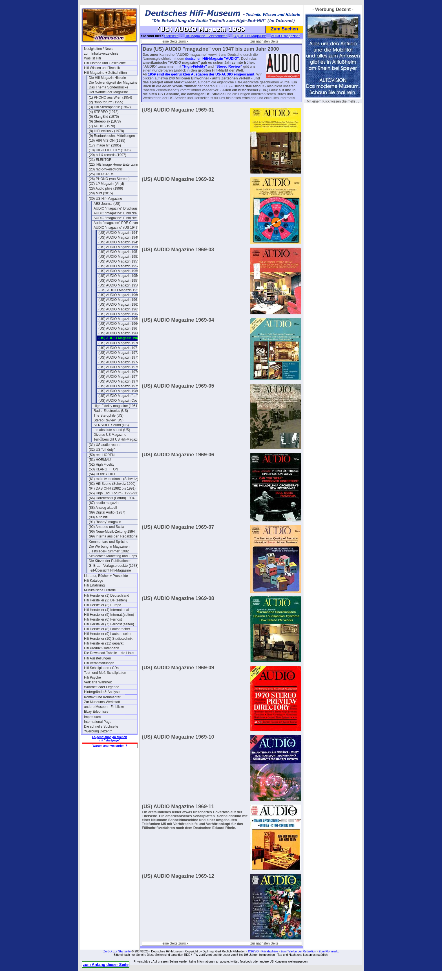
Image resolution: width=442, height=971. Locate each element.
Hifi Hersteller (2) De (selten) (105, 600)
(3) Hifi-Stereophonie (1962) (110, 107)
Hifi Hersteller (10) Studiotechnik (108, 639)
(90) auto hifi (98, 517)
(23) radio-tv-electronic (106, 169)
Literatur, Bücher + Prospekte (106, 576)
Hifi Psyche (92, 677)
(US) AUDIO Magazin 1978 (118, 381)
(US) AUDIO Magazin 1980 (118, 391)
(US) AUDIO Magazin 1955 (118, 271)
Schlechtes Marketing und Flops (113, 556)
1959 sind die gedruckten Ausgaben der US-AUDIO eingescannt (201, 74)
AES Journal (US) (107, 204)
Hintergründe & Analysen (102, 692)
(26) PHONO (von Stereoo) (109, 179)
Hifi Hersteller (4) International (106, 610)
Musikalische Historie (100, 590)
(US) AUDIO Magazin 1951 (118, 252)
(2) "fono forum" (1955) (106, 102)
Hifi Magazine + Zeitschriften (105, 73)
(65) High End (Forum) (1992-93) (113, 493)
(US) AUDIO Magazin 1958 (118, 285)
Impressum (92, 717)
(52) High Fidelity (101, 464)
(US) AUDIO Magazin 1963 (118, 309)
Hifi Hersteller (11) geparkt (103, 643)
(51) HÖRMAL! (100, 460)
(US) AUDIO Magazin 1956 (118, 276)
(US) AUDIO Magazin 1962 (118, 304)
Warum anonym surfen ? (109, 745)
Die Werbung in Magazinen (109, 546)
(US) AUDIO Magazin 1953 (118, 261)
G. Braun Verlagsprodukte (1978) (113, 566)
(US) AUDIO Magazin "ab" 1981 (122, 396)
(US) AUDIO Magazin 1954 (118, 266)
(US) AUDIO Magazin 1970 (118, 343)
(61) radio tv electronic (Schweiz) (113, 479)
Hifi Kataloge (93, 581)
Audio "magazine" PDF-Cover (116, 223)
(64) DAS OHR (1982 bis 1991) (112, 488)
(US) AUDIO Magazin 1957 (118, 281)
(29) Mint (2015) (101, 193)
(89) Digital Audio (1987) (107, 512)
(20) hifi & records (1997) (107, 155)
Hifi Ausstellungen (97, 658)
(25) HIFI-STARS (101, 174)
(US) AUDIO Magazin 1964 (118, 314)
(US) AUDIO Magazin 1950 (118, 247)
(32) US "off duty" (102, 450)
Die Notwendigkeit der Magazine (113, 83)
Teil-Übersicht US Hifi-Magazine (117, 439)
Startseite (171, 36)
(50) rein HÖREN (101, 455)
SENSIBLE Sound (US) (111, 425)
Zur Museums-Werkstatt (102, 702)
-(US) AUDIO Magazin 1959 (119, 290)
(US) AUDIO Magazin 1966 (118, 324)
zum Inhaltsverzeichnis (101, 53)
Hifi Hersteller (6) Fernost (103, 619)
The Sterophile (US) (108, 415)
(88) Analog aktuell (103, 508)
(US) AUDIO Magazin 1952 (118, 257)
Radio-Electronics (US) (111, 411)
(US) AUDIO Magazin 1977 (118, 377)
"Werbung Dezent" (98, 731)
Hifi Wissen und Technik (102, 68)
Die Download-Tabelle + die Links (109, 653)
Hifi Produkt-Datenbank (101, 648)
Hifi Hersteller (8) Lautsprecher (107, 629)
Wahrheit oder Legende (101, 687)
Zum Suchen (284, 28)
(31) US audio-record (104, 445)
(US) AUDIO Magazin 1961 (118, 300)
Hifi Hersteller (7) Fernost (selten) (109, 624)
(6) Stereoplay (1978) (105, 121)
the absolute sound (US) (112, 430)
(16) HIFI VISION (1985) (107, 141)
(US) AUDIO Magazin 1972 (118, 353)
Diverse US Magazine (110, 435)
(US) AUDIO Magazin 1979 (118, 386)
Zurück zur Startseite (117, 951)
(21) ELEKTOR (100, 160)
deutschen (193, 59)
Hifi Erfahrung (94, 585)
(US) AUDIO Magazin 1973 (118, 357)
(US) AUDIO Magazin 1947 (118, 233)
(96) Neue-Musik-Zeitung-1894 (112, 532)
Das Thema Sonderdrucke (108, 87)
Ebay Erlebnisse (96, 712)
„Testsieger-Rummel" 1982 (109, 551)
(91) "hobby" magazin (105, 522)
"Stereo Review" (228, 66)
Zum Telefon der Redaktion (298, 951)
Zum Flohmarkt (329, 951)
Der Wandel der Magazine (108, 92)
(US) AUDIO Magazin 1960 (118, 295)
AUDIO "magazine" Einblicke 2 (117, 218)
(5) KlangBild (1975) (104, 117)
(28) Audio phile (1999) (106, 188)
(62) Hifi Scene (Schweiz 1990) (112, 484)
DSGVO (253, 951)
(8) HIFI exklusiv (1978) (106, 131)
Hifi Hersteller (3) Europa (102, 605)
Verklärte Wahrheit (98, 682)
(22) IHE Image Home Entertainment (115, 164)
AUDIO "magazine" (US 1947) (116, 228)
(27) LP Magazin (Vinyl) (106, 184)
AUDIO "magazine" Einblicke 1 (117, 213)
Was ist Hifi (92, 58)
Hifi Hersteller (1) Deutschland (106, 595)
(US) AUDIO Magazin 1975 (118, 367)
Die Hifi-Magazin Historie (107, 78)
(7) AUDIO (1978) (102, 126)
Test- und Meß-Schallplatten (105, 673)
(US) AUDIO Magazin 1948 (118, 237)
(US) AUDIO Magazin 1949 (118, 242)
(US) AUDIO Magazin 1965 (118, 319)
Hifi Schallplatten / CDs (101, 668)
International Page (97, 722)
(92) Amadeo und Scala (106, 527)
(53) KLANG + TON (103, 469)
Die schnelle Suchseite (101, 726)
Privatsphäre (269, 951)
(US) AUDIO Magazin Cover (119, 401)
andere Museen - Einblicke (104, 707)
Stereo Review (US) (108, 420)
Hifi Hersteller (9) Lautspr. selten (108, 634)
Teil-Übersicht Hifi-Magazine (110, 570)
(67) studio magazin (103, 503)
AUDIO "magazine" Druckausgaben (120, 208)
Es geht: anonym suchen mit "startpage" (109, 738)
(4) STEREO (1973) (103, 112)
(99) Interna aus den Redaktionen (114, 536)
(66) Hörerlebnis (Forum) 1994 (111, 498)
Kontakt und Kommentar (102, 697)
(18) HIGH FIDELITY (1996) (110, 150)
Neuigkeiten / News (98, 49)
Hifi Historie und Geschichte (105, 63)
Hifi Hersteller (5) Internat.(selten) (109, 615)
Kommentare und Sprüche (108, 542)
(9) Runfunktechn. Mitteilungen (112, 136)
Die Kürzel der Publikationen (110, 561)
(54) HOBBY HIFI (102, 474)
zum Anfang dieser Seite (106, 964)
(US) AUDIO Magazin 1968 (118, 333)
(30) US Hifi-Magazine (105, 199)
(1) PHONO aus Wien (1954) (110, 97)
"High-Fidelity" (194, 66)
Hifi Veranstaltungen (99, 663)
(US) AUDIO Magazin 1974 (118, 362)
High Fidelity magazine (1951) (116, 406)
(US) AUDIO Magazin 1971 (118, 348)
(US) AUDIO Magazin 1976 (118, 372)
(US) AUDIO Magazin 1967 (118, 328)
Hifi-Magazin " (214, 59)
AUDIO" (232, 59)
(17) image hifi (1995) (105, 145)
